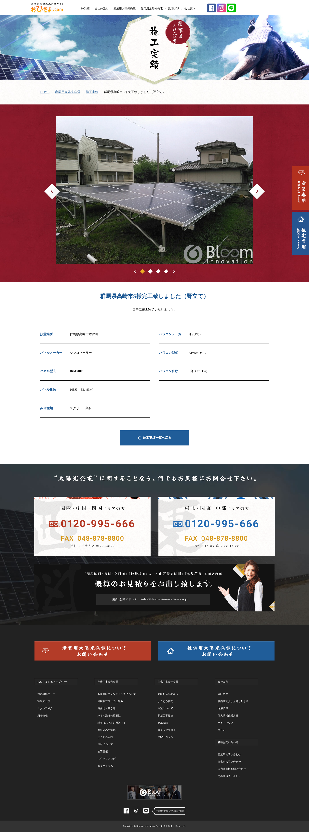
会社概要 (223, 694)
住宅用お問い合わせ (229, 761)
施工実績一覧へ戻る (154, 437)
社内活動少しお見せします (233, 701)
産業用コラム (105, 765)
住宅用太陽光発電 (152, 8)
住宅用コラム (165, 737)
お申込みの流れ (106, 730)
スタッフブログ (106, 758)
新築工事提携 (165, 715)
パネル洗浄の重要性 (109, 715)
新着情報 (42, 715)
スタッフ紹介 (45, 708)
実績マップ (43, 701)
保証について (105, 744)
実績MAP (173, 8)
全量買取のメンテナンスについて (117, 694)
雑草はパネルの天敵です (112, 722)
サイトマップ (225, 722)
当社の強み (101, 8)
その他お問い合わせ (229, 776)
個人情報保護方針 (228, 715)
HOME (85, 8)
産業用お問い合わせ (229, 754)
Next (252, 186)
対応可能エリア (46, 694)
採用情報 (223, 708)
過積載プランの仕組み (110, 701)
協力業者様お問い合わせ (232, 768)
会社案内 (189, 8)
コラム (221, 730)
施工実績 (92, 92)
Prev (47, 186)
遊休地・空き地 (106, 708)
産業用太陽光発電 (125, 8)
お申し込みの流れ (168, 694)
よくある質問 (105, 737)
